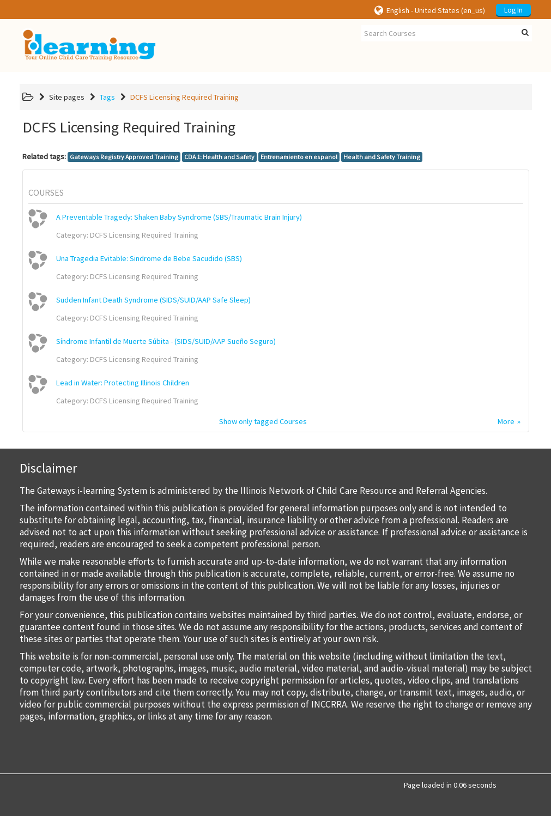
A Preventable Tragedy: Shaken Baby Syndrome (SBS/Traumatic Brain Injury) (179, 217)
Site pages (66, 97)
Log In (513, 10)
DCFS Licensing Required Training (184, 97)
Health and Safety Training (381, 157)
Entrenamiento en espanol (299, 157)
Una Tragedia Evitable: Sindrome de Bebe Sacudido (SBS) (149, 258)
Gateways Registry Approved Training (124, 157)
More (506, 421)
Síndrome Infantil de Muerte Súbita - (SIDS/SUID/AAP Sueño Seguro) (166, 341)
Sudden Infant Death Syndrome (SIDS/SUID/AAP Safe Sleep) (153, 300)
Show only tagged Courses (263, 421)
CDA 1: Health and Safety (219, 157)
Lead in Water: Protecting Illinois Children (122, 383)
